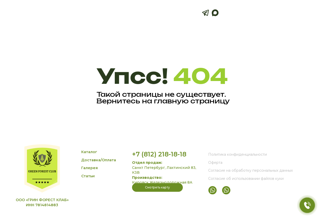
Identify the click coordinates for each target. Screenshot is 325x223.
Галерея (89, 168)
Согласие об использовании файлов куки (246, 178)
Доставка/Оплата (98, 160)
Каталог (89, 152)
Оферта (215, 162)
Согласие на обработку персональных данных (250, 170)
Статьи (88, 176)
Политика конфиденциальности (237, 154)
